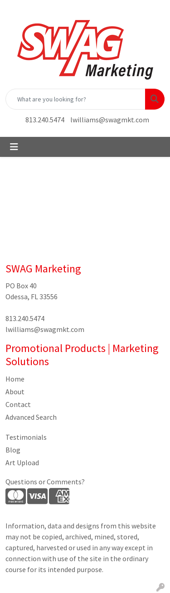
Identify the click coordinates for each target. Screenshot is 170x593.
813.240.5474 (44, 119)
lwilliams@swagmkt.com (109, 119)
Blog (12, 449)
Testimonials (26, 437)
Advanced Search (31, 417)
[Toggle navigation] (14, 147)
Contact (18, 404)
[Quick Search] (75, 99)
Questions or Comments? (45, 481)
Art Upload (22, 462)
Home (14, 378)
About (14, 391)
